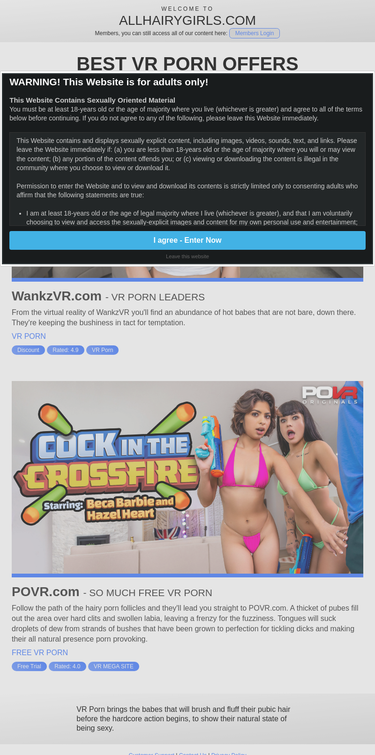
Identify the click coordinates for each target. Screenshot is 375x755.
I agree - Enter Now (188, 240)
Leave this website (187, 256)
